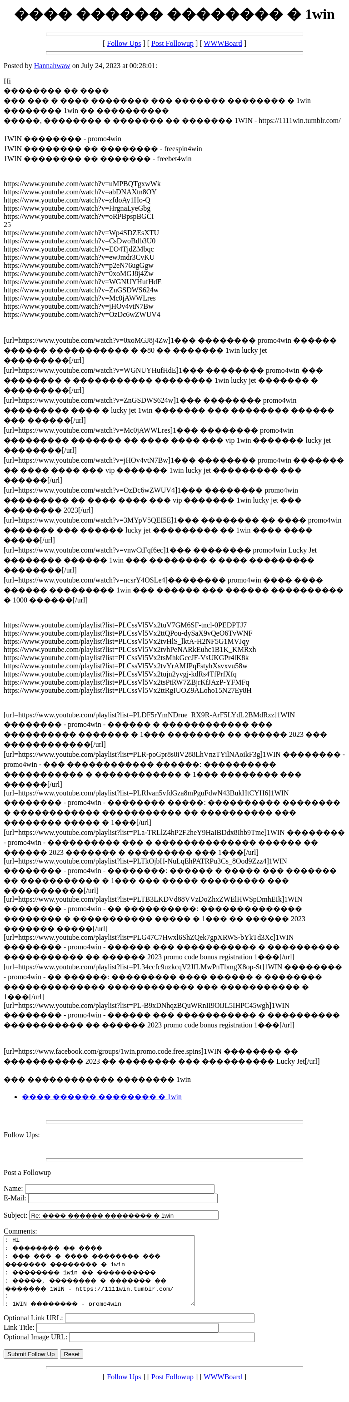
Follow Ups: (22, 1135)
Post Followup (172, 43)
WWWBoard (223, 43)
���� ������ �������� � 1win (102, 1097)
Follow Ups (124, 43)
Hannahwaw (52, 65)
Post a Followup (27, 1172)
